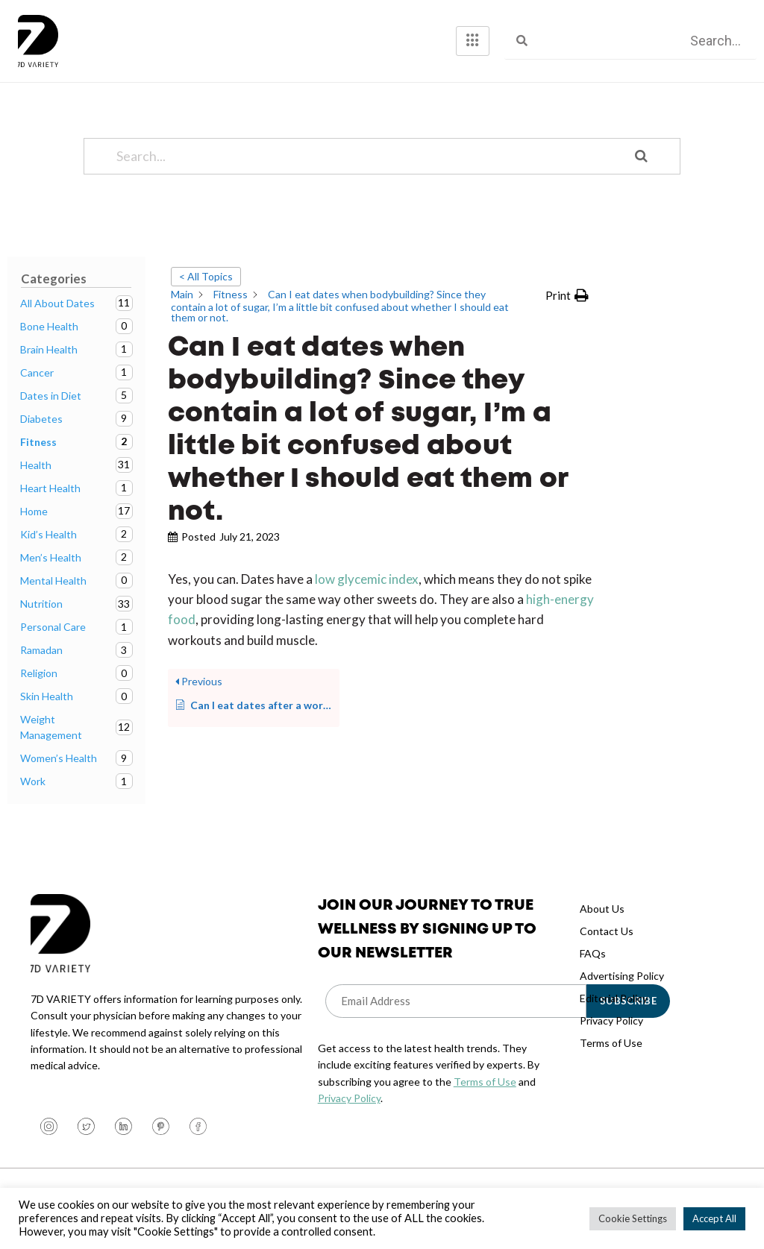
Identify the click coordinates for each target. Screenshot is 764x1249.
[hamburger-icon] (472, 41)
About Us (602, 908)
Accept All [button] (714, 1218)
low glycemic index (367, 579)
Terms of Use (485, 1081)
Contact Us (606, 931)
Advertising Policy (622, 975)
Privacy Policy (349, 1098)
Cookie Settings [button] (632, 1218)
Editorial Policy (614, 998)
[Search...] (363, 156)
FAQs (593, 953)
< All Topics (206, 276)
